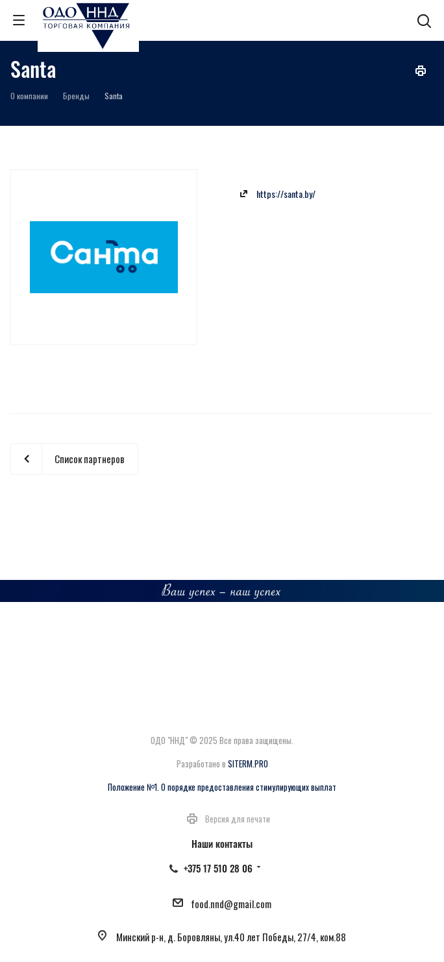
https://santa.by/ (285, 193)
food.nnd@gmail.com (231, 903)
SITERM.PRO (248, 763)
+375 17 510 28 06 (218, 868)
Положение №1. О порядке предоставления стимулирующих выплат (222, 786)
